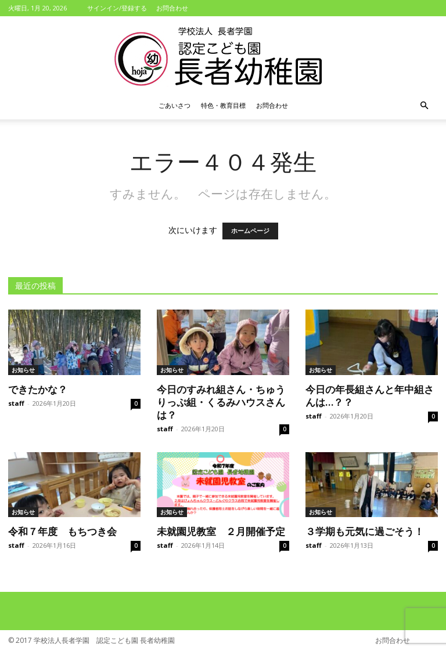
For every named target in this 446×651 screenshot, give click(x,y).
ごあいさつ (174, 105)
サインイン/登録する (117, 7)
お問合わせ (172, 7)
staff (16, 403)
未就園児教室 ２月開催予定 (221, 531)
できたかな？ (37, 389)
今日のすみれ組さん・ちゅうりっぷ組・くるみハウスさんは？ (221, 402)
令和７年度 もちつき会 (62, 531)
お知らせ (23, 370)
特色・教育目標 (223, 105)
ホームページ (250, 231)
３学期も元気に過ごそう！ (364, 531)
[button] (424, 105)
